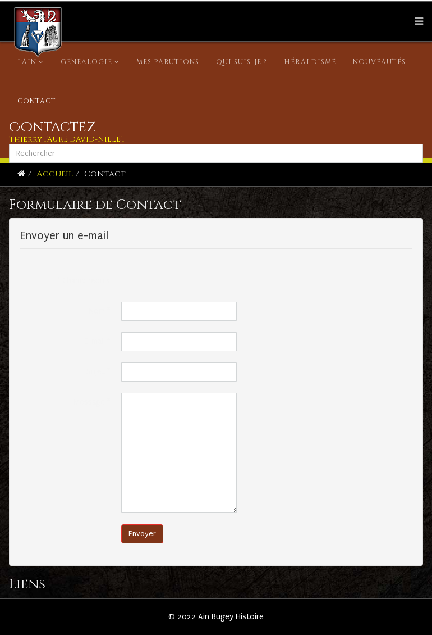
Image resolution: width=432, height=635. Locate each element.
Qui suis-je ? (241, 61)
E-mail (97, 341)
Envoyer (142, 533)
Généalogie (86, 61)
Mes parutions (167, 61)
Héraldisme (310, 61)
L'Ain (26, 61)
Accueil (54, 174)
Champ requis (84, 280)
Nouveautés (379, 61)
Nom (99, 311)
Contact (36, 101)
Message (91, 402)
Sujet (98, 372)
